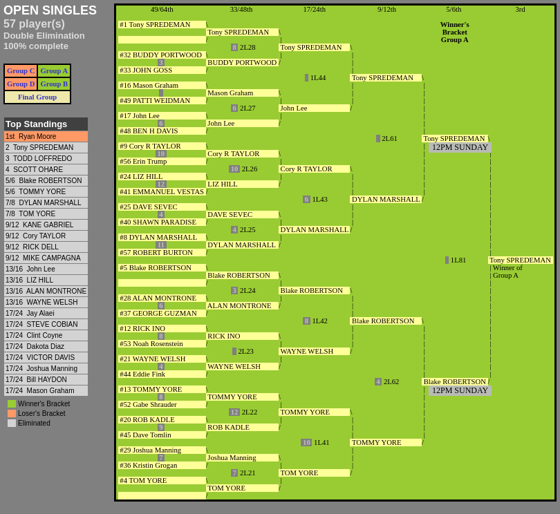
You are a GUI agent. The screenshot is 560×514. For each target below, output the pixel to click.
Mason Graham (51, 390)
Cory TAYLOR (44, 236)
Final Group (37, 97)
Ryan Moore (37, 136)
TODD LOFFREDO (42, 158)
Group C (21, 71)
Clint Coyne (45, 335)
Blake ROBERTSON (50, 180)
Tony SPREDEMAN (43, 147)
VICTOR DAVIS (51, 357)
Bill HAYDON (47, 379)
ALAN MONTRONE (56, 291)
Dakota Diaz (45, 346)
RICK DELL (41, 247)
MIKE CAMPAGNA (52, 258)
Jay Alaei (41, 313)
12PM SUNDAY (460, 147)
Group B (54, 84)
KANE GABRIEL (48, 225)
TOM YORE (37, 214)
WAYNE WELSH (52, 302)
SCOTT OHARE (38, 169)
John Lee (41, 269)
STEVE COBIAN (52, 324)
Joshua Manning (52, 368)
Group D (21, 84)
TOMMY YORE (42, 192)
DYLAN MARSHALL (50, 203)
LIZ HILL (40, 280)
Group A (54, 71)
